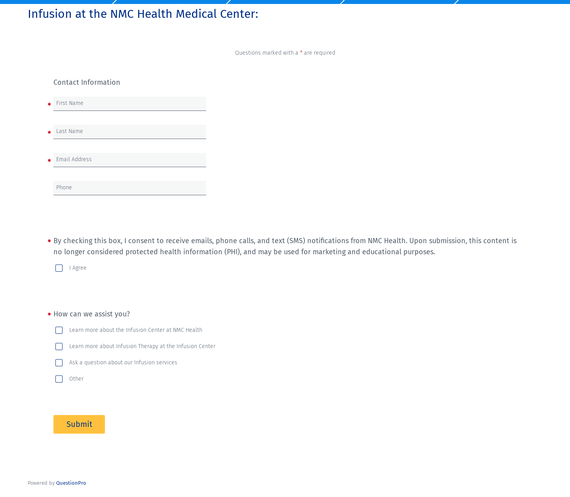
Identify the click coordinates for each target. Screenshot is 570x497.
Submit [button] (79, 424)
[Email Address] (129, 160)
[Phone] (129, 188)
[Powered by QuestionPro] (71, 483)
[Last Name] (129, 132)
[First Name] (129, 103)
